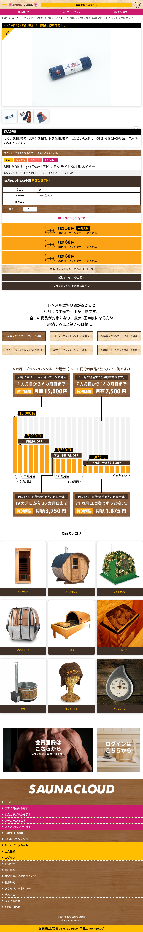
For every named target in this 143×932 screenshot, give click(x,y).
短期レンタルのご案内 (71, 277)
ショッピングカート (16, 845)
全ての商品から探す (16, 808)
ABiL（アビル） (47, 195)
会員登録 (10, 851)
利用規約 (10, 882)
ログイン (10, 857)
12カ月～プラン (71, 336)
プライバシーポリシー (18, 888)
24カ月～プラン (119, 336)
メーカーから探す (15, 820)
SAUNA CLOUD (14, 833)
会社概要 (10, 870)
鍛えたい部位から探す (18, 827)
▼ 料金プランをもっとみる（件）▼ (71, 269)
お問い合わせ (12, 907)
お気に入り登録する (73, 218)
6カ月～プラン (23, 336)
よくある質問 (12, 900)
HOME (8, 802)
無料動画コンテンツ (16, 839)
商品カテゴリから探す (18, 814)
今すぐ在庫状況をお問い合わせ (71, 286)
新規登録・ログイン (86, 5)
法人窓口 (10, 894)
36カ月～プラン (24, 350)
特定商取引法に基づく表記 (20, 876)
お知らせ (10, 864)
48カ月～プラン (71, 350)
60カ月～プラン (119, 350)
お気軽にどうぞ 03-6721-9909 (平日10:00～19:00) (71, 928)
